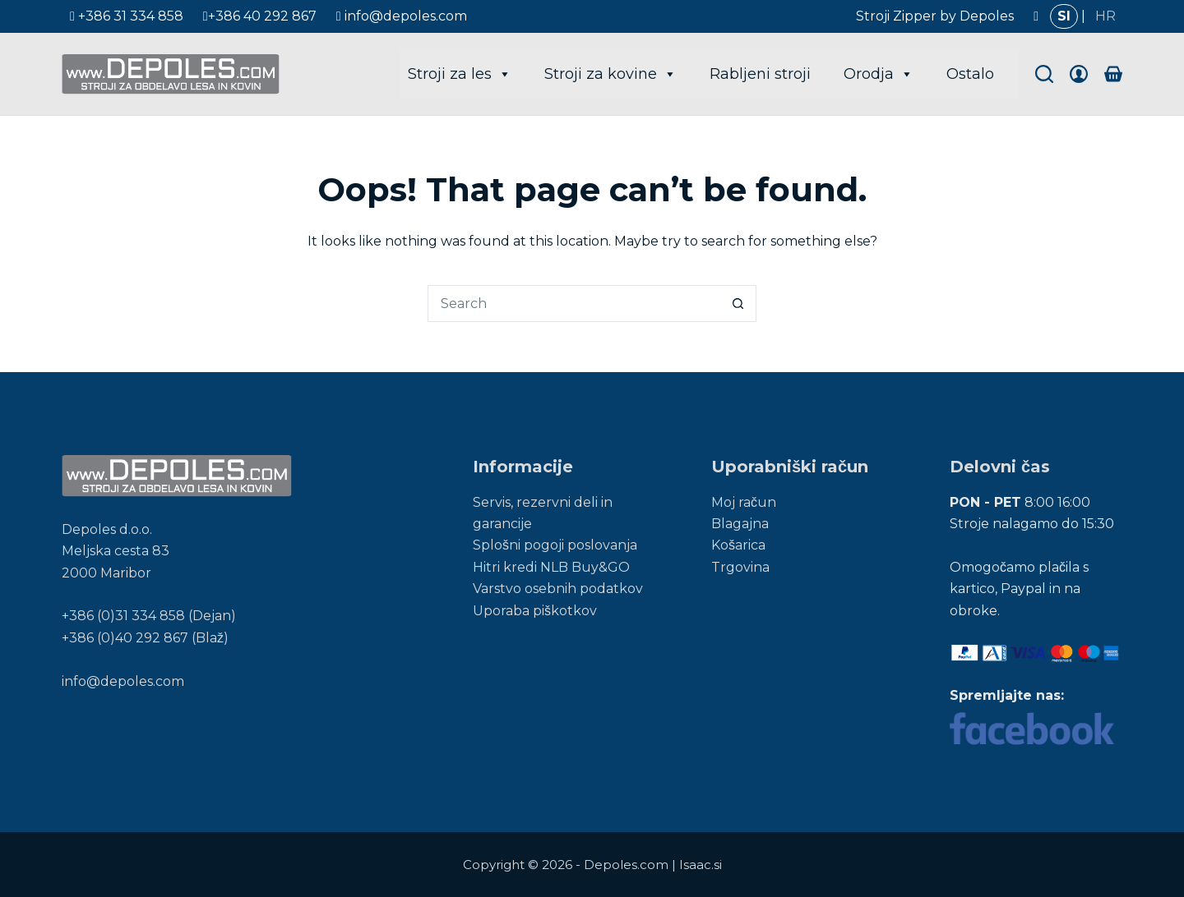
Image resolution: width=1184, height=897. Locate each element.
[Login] (1079, 74)
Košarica (738, 545)
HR (1105, 16)
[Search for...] (573, 303)
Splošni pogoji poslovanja (555, 545)
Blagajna (740, 523)
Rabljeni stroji (760, 74)
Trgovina (740, 567)
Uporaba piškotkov (535, 611)
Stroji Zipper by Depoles (935, 16)
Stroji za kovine (610, 74)
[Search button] (737, 303)
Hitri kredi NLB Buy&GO (551, 567)
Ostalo (970, 74)
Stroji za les (459, 74)
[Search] (1044, 74)
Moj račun (743, 502)
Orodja (878, 74)
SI (1064, 16)
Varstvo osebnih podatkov (558, 588)
